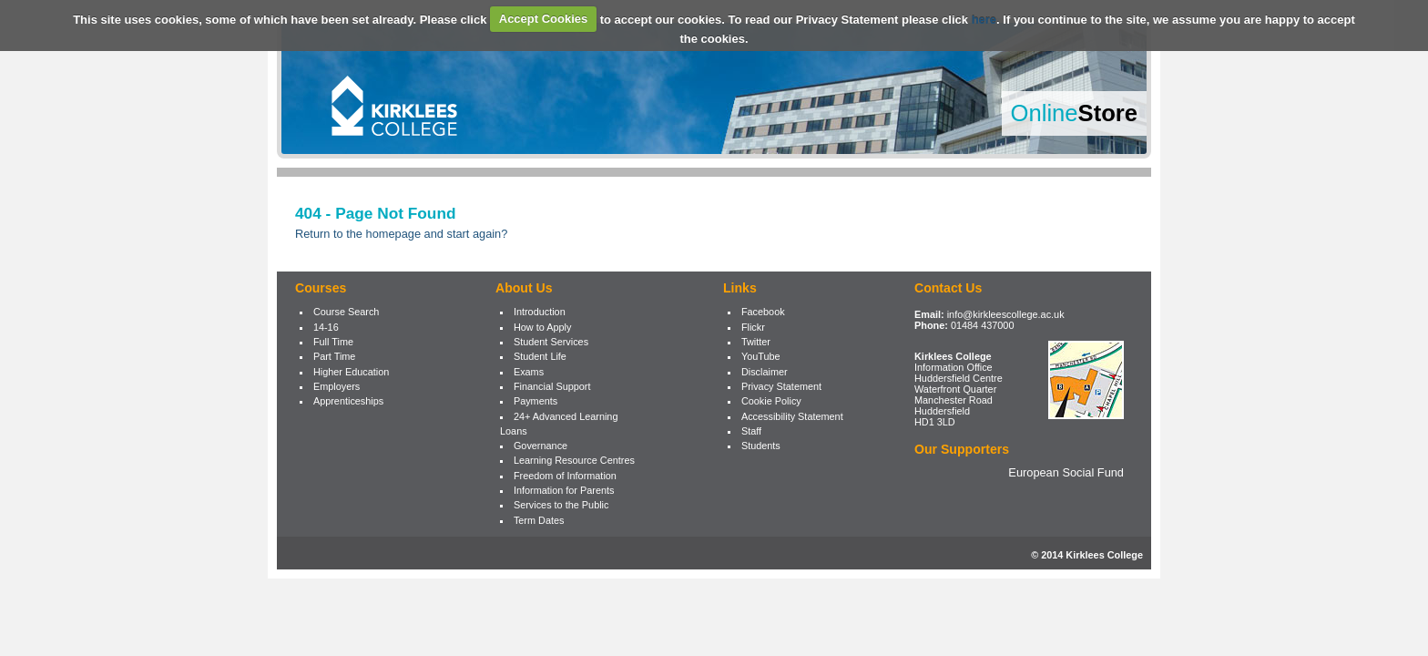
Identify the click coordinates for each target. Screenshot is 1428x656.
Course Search (346, 311)
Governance (540, 445)
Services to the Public (561, 504)
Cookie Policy (771, 400)
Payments (535, 400)
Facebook (763, 311)
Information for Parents (564, 490)
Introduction (540, 311)
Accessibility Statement (792, 416)
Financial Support (552, 386)
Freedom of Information (565, 475)
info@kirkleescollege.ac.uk (1006, 314)
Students (760, 445)
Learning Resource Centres (574, 460)
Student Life (540, 356)
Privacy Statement (781, 386)
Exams (529, 371)
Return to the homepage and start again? (401, 234)
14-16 (326, 327)
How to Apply (542, 327)
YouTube (760, 356)
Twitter (755, 341)
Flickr (753, 327)
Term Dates (539, 520)
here (984, 19)
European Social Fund (1066, 472)
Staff (751, 430)
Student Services (551, 341)
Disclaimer (764, 371)
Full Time (333, 341)
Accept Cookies (543, 19)
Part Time (334, 356)
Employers (336, 386)
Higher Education (351, 371)
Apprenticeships (348, 400)
